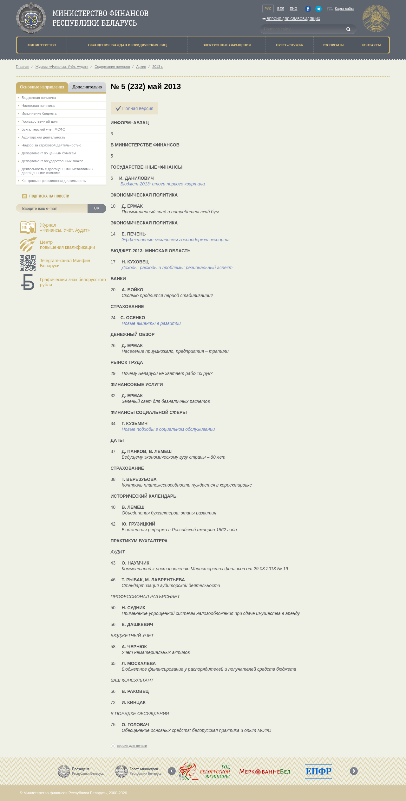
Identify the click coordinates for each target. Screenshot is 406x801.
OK (97, 208)
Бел (280, 8)
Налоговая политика (38, 105)
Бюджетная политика (39, 98)
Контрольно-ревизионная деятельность (54, 181)
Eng (294, 8)
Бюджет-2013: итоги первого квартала (163, 183)
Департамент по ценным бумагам (49, 153)
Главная (22, 66)
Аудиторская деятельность (43, 137)
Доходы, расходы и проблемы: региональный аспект (177, 267)
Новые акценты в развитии (151, 323)
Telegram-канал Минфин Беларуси (65, 263)
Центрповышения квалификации (67, 245)
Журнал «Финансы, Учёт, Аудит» (62, 66)
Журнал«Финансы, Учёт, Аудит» (65, 228)
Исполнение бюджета (39, 113)
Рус (268, 8)
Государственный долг (40, 121)
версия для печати (132, 745)
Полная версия (137, 108)
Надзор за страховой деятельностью (51, 145)
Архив (141, 66)
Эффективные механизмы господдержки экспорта (176, 239)
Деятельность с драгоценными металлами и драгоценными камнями (57, 171)
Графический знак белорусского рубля (73, 282)
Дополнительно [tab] (87, 87)
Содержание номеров (112, 66)
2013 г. (157, 66)
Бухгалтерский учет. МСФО (43, 129)
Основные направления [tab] (42, 87)
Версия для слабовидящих (291, 19)
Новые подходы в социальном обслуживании (168, 429)
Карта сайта (344, 8)
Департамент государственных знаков (52, 161)
